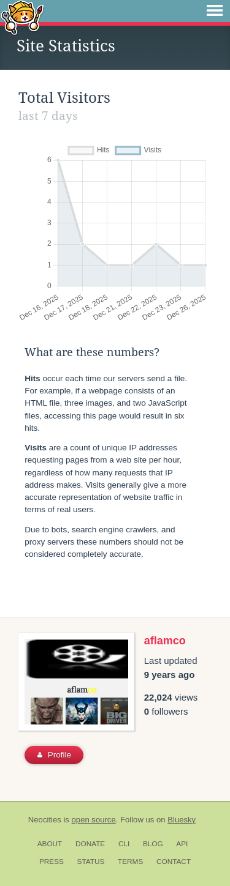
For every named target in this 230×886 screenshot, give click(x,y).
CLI (123, 843)
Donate (90, 843)
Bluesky (181, 819)
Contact (173, 861)
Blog (153, 843)
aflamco (165, 641)
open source (94, 819)
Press (51, 861)
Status (91, 861)
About (50, 843)
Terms (130, 861)
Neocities (44, 819)
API (182, 843)
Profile (54, 754)
